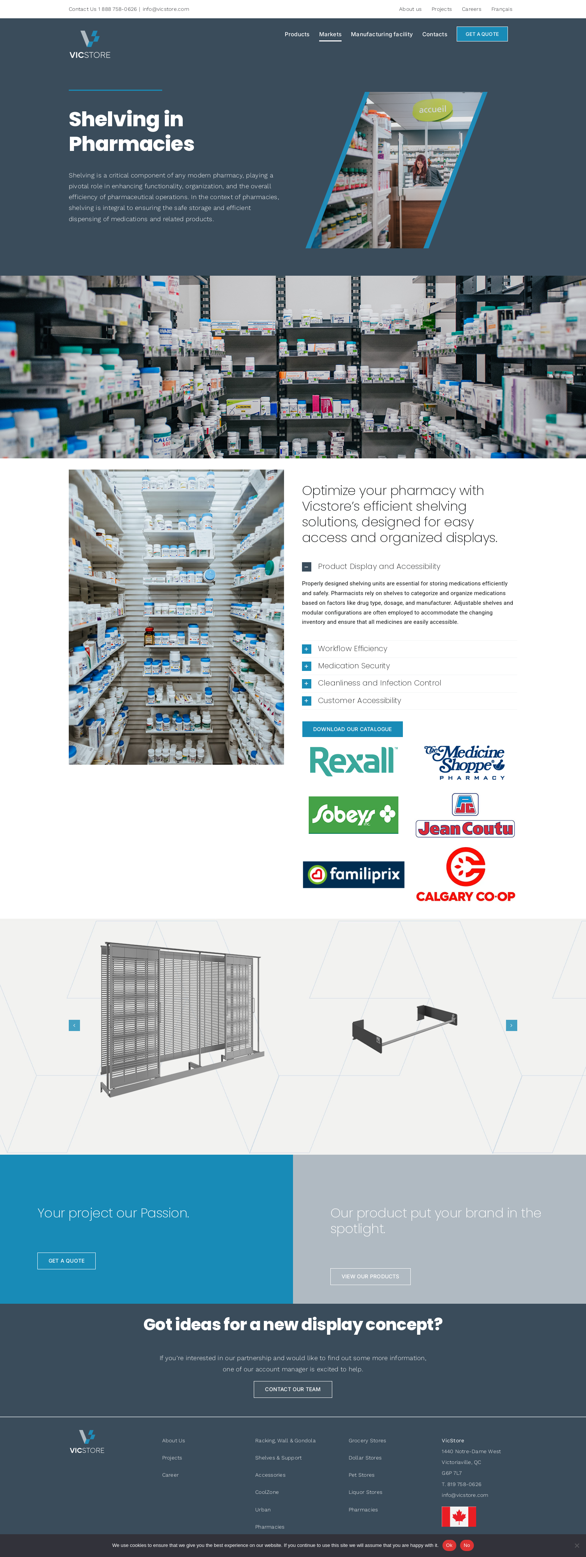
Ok (449, 1545)
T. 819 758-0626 (461, 1484)
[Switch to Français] (502, 9)
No (467, 1545)
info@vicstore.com (166, 9)
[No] (576, 1545)
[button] (409, 566)
